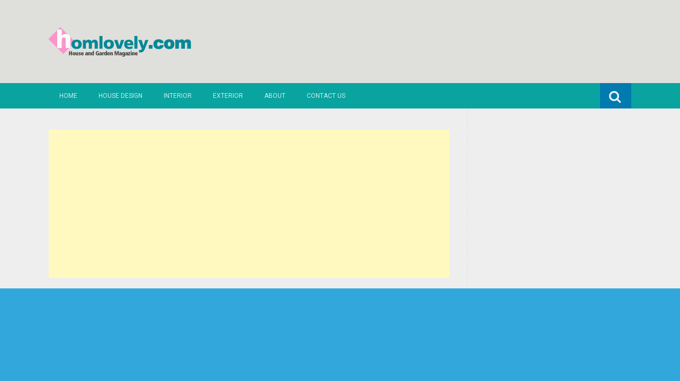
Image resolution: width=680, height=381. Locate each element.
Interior (178, 95)
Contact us (326, 95)
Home (68, 95)
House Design (120, 95)
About (274, 95)
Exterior (228, 95)
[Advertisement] (249, 204)
